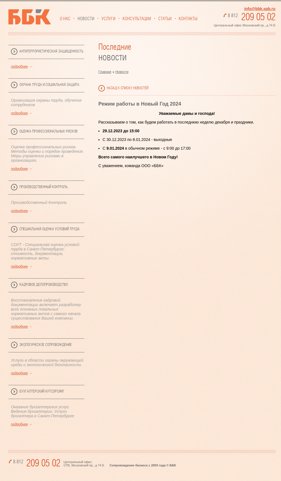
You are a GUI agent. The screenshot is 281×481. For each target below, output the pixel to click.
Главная (104, 72)
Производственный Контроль (43, 187)
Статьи (165, 19)
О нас (65, 19)
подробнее (19, 67)
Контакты (188, 19)
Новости (86, 19)
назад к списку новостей (127, 88)
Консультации (137, 19)
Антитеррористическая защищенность (51, 51)
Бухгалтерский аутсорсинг (41, 391)
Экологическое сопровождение (45, 345)
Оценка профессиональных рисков (48, 131)
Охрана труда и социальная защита (49, 85)
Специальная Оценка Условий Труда (49, 229)
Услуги (108, 19)
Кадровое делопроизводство (43, 285)
